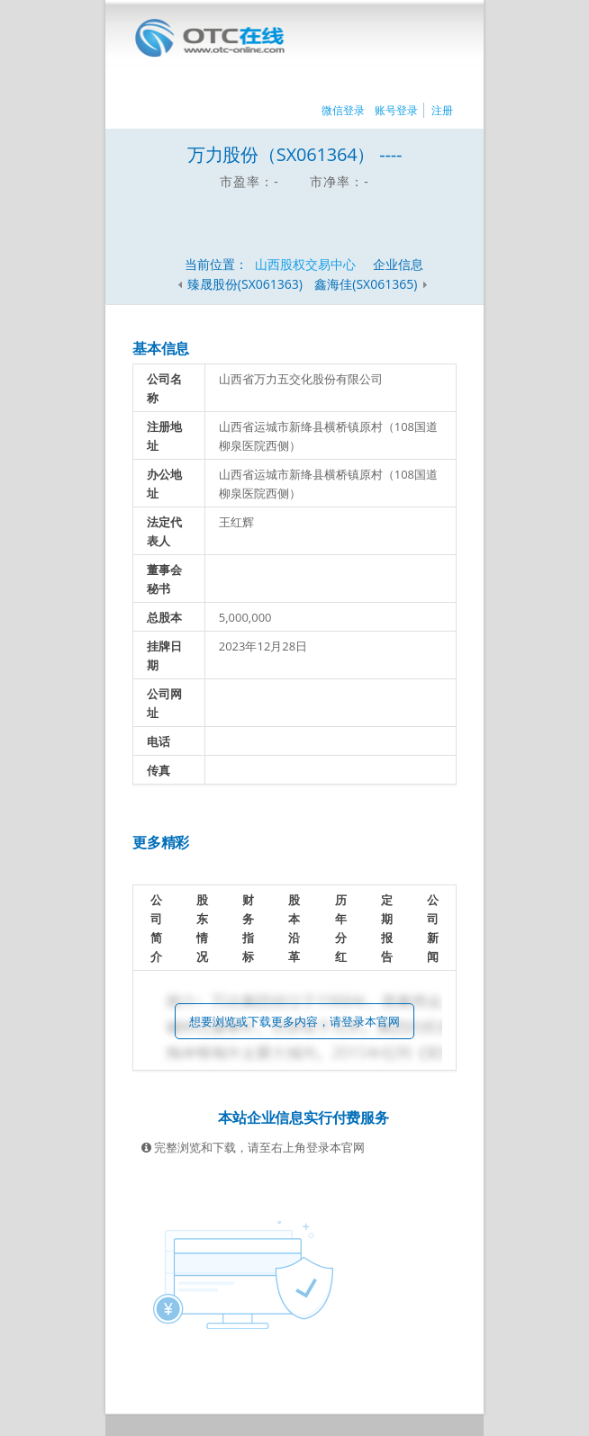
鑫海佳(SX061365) (367, 283)
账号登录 (396, 110)
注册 (442, 110)
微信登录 (343, 110)
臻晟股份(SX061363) (245, 283)
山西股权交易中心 (305, 264)
